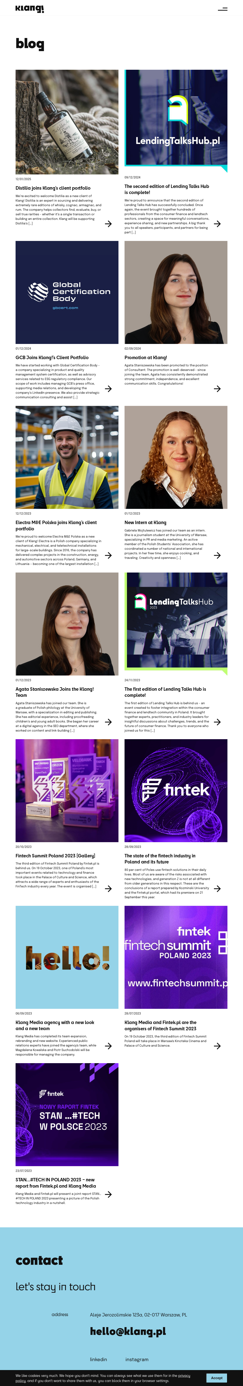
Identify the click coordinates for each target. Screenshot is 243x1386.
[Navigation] (222, 9)
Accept (216, 1378)
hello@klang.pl (128, 1330)
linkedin (98, 1359)
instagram (136, 1359)
